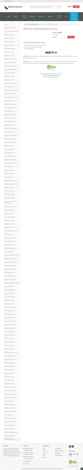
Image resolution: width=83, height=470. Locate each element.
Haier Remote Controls (9, 177)
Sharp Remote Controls (9, 376)
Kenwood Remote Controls (10, 241)
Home (8, 16)
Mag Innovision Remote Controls (11, 255)
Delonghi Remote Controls (10, 114)
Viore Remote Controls (9, 425)
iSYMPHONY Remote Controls (11, 231)
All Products (57, 453)
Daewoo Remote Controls (9, 107)
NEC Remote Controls (9, 286)
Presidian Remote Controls (10, 328)
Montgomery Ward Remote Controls (12, 283)
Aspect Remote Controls (9, 59)
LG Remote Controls (8, 251)
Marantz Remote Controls (9, 265)
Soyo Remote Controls (9, 383)
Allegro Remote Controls (9, 38)
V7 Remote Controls (8, 415)
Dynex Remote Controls (9, 132)
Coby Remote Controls (9, 79)
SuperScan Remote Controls (10, 387)
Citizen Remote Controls (9, 76)
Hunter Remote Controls (9, 210)
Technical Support (59, 455)
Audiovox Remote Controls (10, 62)
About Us (45, 450)
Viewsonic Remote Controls (10, 421)
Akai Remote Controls (9, 34)
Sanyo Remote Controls (9, 362)
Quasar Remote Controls (9, 342)
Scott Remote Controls (9, 369)
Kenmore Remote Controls (10, 237)
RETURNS (41, 16)
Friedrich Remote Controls (10, 156)
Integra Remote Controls (9, 227)
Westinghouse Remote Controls (11, 432)
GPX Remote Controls (9, 173)
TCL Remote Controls (9, 401)
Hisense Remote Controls (9, 191)
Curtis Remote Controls (9, 100)
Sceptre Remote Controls (9, 366)
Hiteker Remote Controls (9, 198)
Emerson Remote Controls (10, 142)
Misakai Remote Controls (9, 276)
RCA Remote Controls (9, 345)
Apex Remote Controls (9, 55)
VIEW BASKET (24, 16)
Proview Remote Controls (9, 335)
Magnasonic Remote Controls (10, 258)
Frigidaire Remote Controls (10, 159)
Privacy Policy (58, 448)
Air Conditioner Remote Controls (11, 31)
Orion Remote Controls (9, 303)
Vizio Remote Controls (9, 428)
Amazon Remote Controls (9, 48)
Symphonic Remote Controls (10, 397)
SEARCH (16, 16)
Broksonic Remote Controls (10, 69)
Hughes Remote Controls (9, 206)
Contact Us (26, 463)
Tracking (50, 16)
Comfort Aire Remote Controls (10, 83)
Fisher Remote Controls (9, 152)
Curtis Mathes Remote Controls (11, 97)
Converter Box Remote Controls (11, 90)
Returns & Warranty (59, 450)
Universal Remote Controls (10, 411)
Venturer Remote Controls (9, 418)
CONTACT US (32, 16)
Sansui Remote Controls (9, 359)
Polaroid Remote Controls (9, 321)
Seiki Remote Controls (9, 373)
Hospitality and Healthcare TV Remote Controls (10, 202)
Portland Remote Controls (9, 324)
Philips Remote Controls (9, 314)
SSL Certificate (51, 70)
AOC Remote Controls (9, 52)
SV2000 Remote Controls (9, 390)
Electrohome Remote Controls (10, 135)
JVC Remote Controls (9, 234)
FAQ (67, 16)
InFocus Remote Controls (9, 217)
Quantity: (55, 37)
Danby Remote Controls (9, 111)
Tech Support (59, 16)
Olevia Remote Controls (9, 293)
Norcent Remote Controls (9, 290)
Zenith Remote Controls (9, 439)
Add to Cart (71, 37)
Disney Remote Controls (9, 125)
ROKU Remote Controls (9, 349)
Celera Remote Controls (9, 73)
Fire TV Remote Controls (9, 149)
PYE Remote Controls (9, 338)
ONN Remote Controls (9, 300)
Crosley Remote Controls (9, 93)
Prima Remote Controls (9, 331)
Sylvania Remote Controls (9, 394)
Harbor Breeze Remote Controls (11, 184)
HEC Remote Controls (9, 187)
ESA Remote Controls (9, 145)
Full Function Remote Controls (10, 163)
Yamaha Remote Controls (9, 435)
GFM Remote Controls (9, 166)
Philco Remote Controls (9, 310)
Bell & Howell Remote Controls (11, 66)
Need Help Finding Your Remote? (74, 16)
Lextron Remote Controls (9, 248)
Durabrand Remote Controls (10, 128)
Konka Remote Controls (9, 244)
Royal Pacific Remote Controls (10, 352)
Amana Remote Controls (9, 45)
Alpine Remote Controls (9, 41)
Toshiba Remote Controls (9, 404)
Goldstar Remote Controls (9, 170)
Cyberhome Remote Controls (10, 104)
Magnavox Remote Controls (10, 262)
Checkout (76, 6)
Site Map (59, 468)
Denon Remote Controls (9, 118)
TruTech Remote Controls (9, 408)
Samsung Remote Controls (10, 355)
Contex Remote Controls (9, 86)
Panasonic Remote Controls (10, 307)
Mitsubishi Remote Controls (10, 279)
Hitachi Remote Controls (9, 194)
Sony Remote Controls (9, 380)
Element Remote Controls (9, 138)
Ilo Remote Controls (8, 213)
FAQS (44, 455)
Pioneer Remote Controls (9, 317)
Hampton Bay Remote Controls (11, 180)
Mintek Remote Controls (9, 272)
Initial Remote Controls (9, 220)
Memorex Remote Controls (10, 269)
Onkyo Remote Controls (9, 296)
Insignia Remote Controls (9, 224)
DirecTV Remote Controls (9, 121)
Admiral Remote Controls (9, 27)
